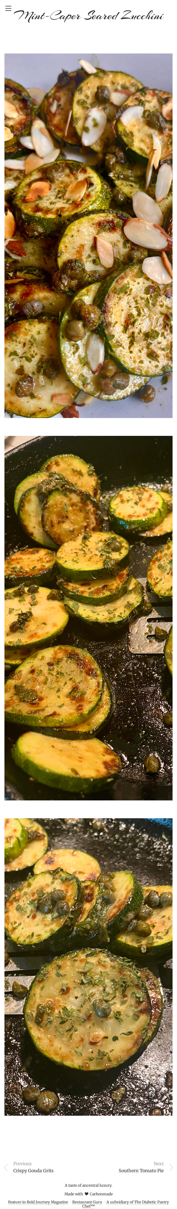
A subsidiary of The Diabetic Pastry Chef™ (125, 1204)
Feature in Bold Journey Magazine (38, 1202)
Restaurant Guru (87, 1202)
